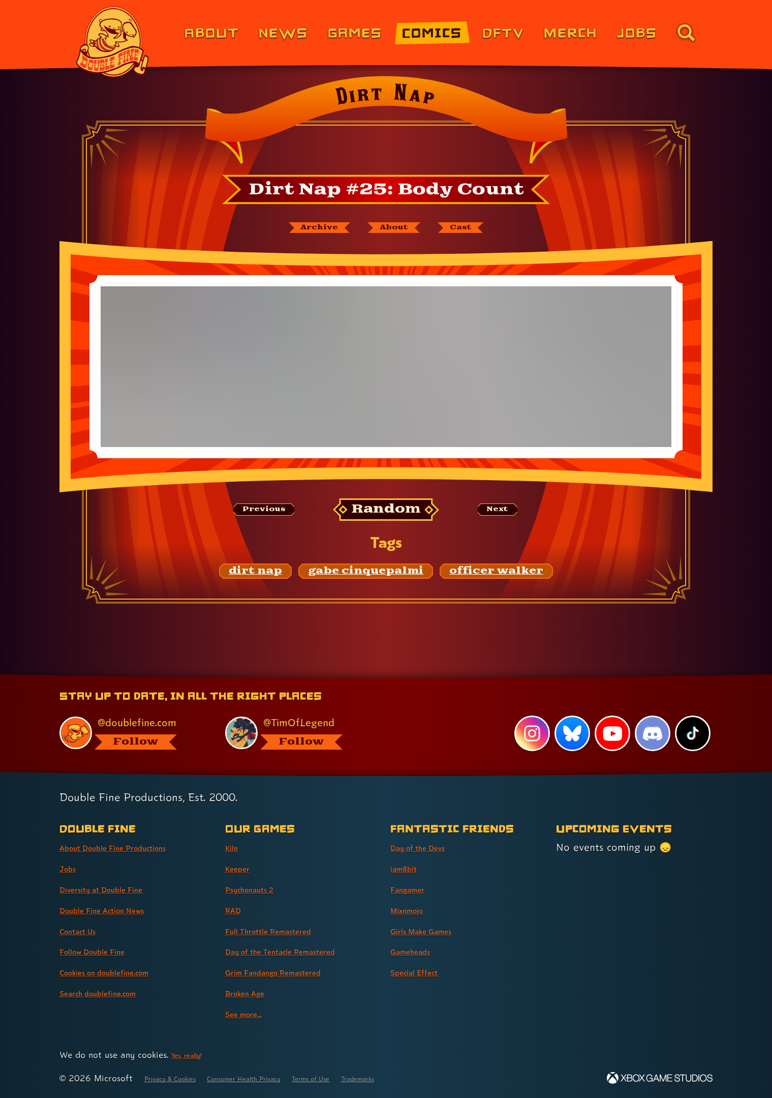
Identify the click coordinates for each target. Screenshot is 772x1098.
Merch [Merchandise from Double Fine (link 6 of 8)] (570, 32)
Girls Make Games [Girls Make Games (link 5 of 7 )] (433, 931)
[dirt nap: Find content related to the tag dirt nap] (255, 577)
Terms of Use (369, 1078)
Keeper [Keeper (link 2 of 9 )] (242, 868)
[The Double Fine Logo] (112, 41)
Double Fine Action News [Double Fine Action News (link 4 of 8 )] (118, 910)
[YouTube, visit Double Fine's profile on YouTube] (610, 733)
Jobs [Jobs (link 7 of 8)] (637, 32)
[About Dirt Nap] (397, 230)
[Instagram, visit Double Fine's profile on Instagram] (528, 733)
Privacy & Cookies (180, 1078)
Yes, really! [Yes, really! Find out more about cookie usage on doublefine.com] (192, 1054)
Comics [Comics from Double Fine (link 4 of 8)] (432, 32)
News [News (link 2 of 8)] (283, 32)
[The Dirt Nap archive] (298, 230)
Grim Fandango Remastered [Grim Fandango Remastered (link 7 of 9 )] (291, 972)
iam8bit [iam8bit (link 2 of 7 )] (408, 868)
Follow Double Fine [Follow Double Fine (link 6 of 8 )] (104, 951)
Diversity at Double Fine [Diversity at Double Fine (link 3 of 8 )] (116, 889)
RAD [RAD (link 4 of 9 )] (236, 910)
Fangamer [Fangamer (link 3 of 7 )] (414, 889)
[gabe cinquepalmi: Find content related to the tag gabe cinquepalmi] (365, 577)
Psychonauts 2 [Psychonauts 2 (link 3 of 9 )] (259, 889)
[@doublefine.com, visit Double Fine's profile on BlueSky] (130, 731)
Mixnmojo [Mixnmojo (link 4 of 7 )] (413, 910)
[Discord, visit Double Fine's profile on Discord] (651, 733)
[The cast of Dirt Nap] (484, 230)
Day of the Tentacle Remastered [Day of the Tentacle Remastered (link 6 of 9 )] (301, 951)
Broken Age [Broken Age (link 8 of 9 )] (253, 993)
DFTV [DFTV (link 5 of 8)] (503, 32)
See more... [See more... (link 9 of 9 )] (250, 1013)
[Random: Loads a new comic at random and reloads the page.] (386, 515)
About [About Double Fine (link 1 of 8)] (211, 32)
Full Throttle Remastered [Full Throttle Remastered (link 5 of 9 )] (284, 931)
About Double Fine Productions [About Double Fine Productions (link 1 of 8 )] (133, 847)
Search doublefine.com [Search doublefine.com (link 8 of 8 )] (112, 993)
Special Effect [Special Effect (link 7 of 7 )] (423, 972)
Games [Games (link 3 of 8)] (355, 32)
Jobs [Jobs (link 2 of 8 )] (70, 868)
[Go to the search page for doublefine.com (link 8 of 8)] (686, 32)
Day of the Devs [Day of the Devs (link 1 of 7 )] (428, 847)
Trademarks (430, 1078)
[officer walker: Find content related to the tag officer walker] (496, 577)
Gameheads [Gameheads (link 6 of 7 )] (418, 951)
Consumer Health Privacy (280, 1078)
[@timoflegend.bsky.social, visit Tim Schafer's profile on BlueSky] (296, 731)
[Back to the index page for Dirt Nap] (386, 123)
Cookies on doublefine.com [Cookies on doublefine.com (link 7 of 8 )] (121, 972)
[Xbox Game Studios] (660, 1078)
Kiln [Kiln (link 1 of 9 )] (233, 847)
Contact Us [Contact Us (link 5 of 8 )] (85, 931)
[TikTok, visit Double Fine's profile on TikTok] (692, 733)
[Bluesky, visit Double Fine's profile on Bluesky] (569, 733)
